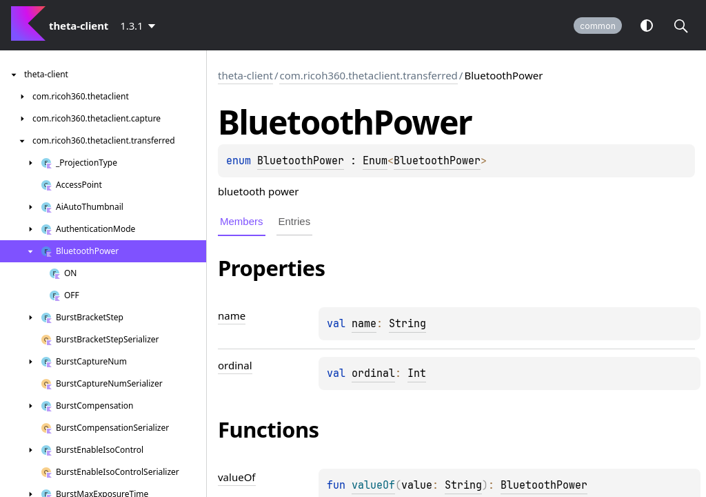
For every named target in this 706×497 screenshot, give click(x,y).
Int (416, 373)
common (598, 26)
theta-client (245, 75)
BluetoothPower (300, 161)
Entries (295, 221)
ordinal (373, 373)
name (364, 324)
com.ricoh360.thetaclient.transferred (368, 75)
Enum (375, 161)
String (407, 324)
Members (241, 221)
